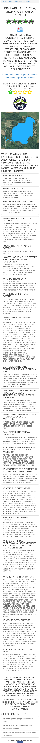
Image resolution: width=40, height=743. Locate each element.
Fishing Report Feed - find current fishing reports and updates (19, 732)
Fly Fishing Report (8, 1)
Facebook (20, 742)
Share (20, 27)
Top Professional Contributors (11, 728)
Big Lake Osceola (25, 1)
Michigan (16, 1)
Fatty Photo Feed (7, 735)
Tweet (20, 30)
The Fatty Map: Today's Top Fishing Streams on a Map (17, 725)
